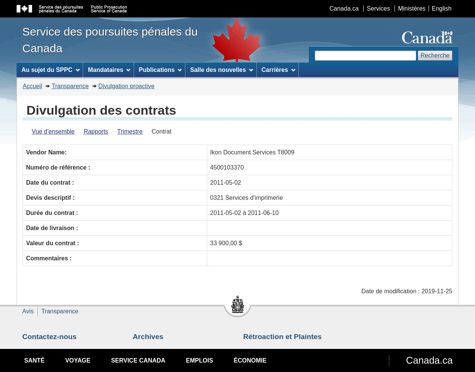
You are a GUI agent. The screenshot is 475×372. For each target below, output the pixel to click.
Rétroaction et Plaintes (282, 337)
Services (378, 8)
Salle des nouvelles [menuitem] (221, 70)
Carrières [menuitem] (278, 70)
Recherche (435, 55)
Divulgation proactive (127, 86)
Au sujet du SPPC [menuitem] (51, 70)
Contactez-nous (49, 337)
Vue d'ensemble (53, 131)
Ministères (412, 8)
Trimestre (130, 131)
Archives (148, 337)
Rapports (96, 131)
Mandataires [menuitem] (109, 70)
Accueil (32, 86)
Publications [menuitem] (160, 70)
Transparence (70, 86)
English (442, 8)
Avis (28, 311)
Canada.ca (344, 8)
